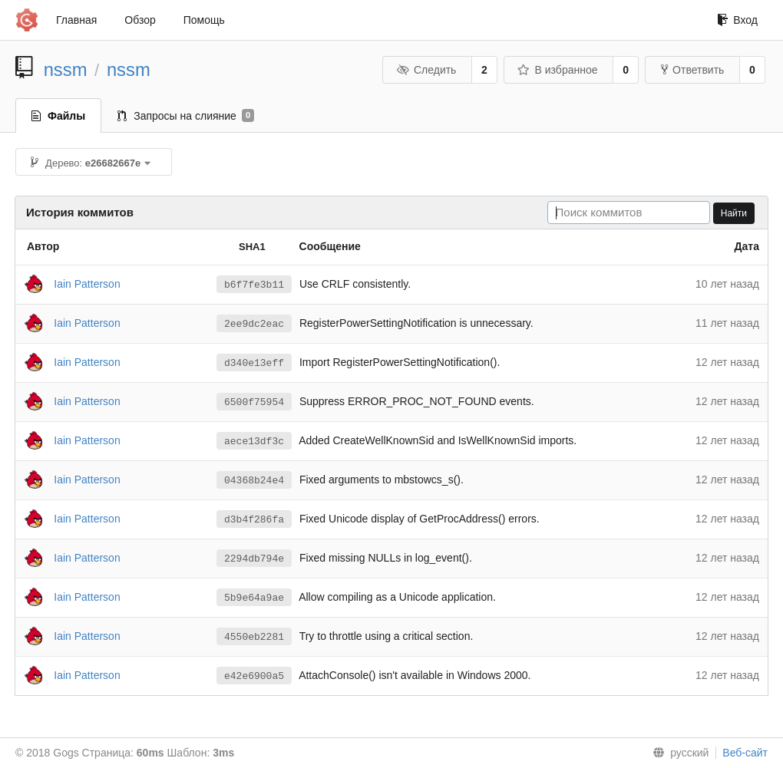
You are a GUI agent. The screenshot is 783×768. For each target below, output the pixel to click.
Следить (426, 70)
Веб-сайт (745, 753)
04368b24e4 (254, 480)
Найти (734, 213)
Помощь (204, 20)
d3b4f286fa (254, 519)
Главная (76, 20)
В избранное (557, 70)
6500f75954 (254, 402)
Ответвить (692, 70)
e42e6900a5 (254, 676)
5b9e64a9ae (254, 598)
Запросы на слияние (185, 116)
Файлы (58, 116)
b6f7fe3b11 (254, 285)
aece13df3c (254, 441)
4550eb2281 (254, 637)
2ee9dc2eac (254, 324)
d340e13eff (254, 363)
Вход (737, 20)
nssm (66, 69)
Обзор (139, 20)
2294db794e (254, 558)
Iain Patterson (87, 283)
